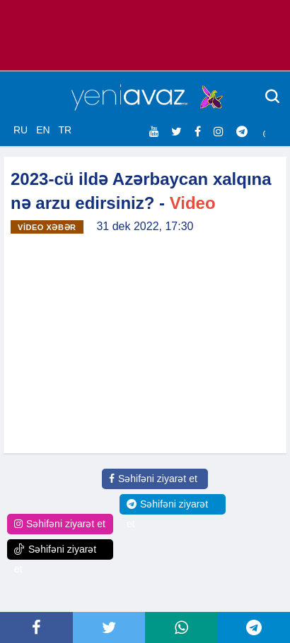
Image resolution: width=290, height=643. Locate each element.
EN (43, 130)
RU (20, 130)
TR (64, 130)
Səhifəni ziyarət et (153, 478)
